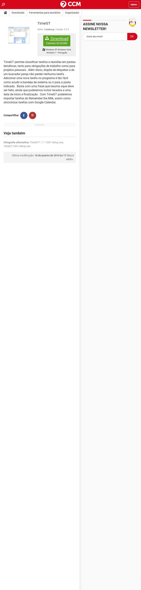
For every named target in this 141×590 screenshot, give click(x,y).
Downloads (18, 12)
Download (56, 40)
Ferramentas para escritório (44, 12)
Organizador (72, 12)
